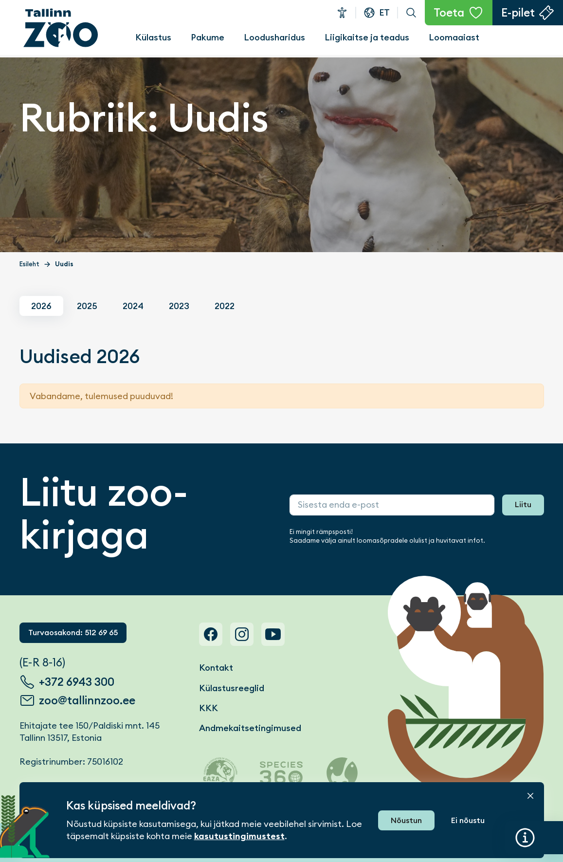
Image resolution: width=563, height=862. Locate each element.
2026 (41, 306)
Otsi (411, 12)
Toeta (449, 12)
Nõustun (406, 820)
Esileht (29, 264)
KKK (208, 708)
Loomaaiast (454, 37)
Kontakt (216, 667)
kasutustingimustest (239, 836)
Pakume (207, 37)
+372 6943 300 (76, 682)
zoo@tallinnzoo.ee (87, 700)
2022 (225, 306)
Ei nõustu (468, 820)
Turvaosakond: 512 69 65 (73, 632)
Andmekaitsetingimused (250, 728)
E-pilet (518, 12)
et (384, 12)
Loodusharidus (274, 37)
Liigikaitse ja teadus (367, 37)
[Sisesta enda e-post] (392, 505)
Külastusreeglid (231, 688)
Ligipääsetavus (342, 12)
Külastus (153, 37)
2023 (179, 306)
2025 (87, 306)
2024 (133, 306)
